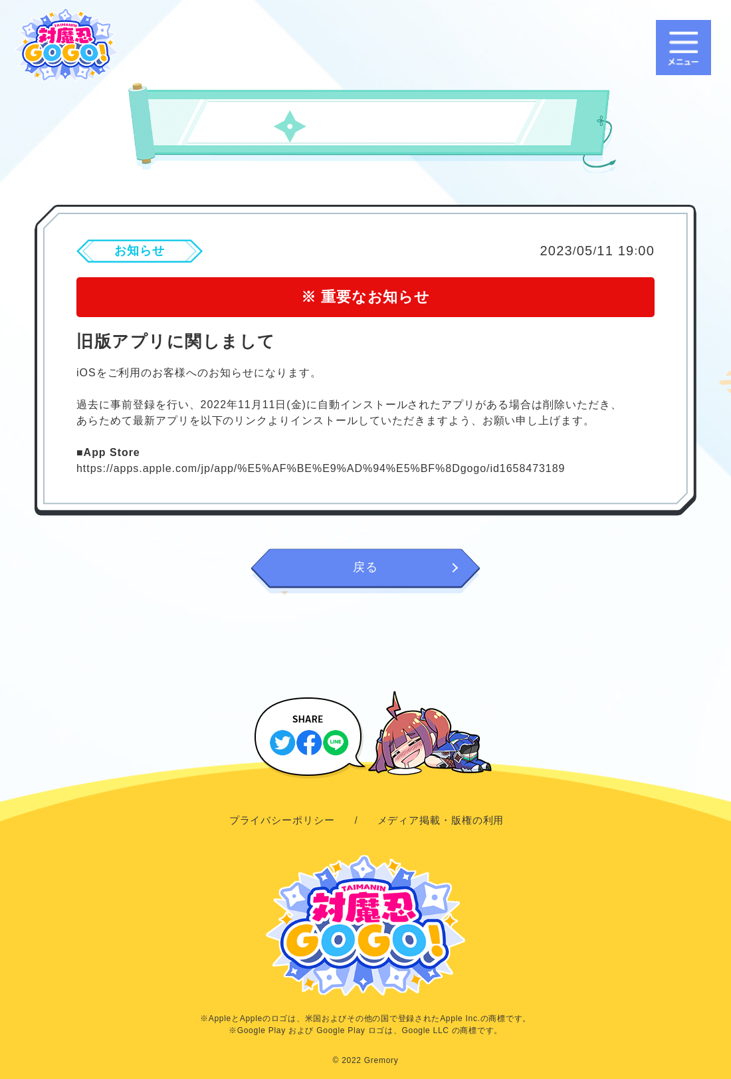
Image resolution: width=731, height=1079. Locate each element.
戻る (365, 567)
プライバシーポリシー (282, 820)
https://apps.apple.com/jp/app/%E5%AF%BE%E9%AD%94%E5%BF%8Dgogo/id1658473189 (320, 468)
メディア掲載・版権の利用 (440, 820)
